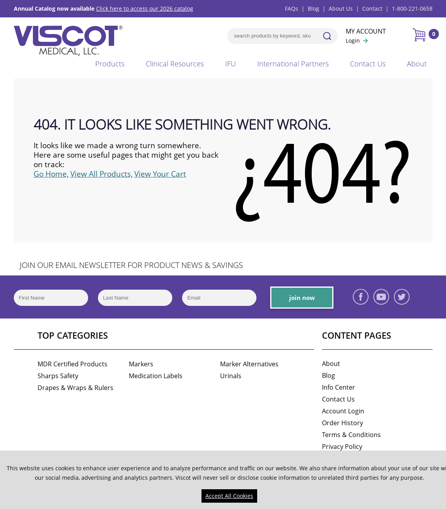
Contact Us (368, 63)
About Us (341, 8)
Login (353, 40)
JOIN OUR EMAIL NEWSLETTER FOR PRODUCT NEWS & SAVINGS (131, 265)
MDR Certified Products (72, 364)
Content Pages (356, 335)
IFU (230, 63)
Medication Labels (156, 375)
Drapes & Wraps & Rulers (75, 387)
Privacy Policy (342, 446)
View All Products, (101, 174)
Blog (313, 8)
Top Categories (73, 335)
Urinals (230, 375)
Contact (372, 8)
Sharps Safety (58, 375)
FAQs (291, 8)
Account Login (343, 411)
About (417, 63)
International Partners (293, 63)
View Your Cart (160, 174)
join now (302, 298)
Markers (141, 364)
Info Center (338, 387)
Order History (342, 423)
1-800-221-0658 (412, 8)
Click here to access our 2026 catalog (144, 8)
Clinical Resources (175, 63)
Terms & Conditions (351, 434)
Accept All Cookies (229, 496)
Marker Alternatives (249, 364)
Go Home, (51, 174)
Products (109, 63)
